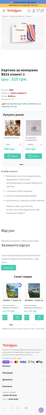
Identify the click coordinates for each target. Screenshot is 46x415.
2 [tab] (26, 164)
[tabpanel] (12, 139)
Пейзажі (28, 16)
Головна (4, 16)
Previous (4, 39)
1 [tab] (21, 164)
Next (41, 39)
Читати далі (40, 328)
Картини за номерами (17, 16)
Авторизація (8, 268)
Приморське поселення (10, 307)
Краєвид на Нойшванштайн (34, 307)
